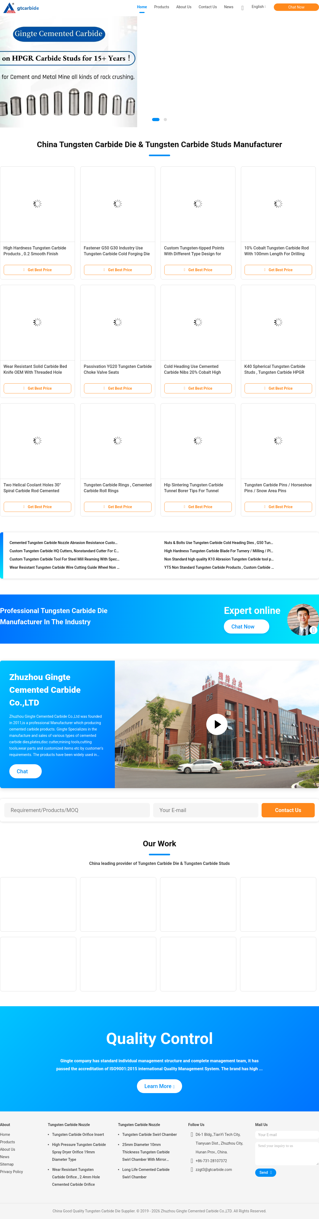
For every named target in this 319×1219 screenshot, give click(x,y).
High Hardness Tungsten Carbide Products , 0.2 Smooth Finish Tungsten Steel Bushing (34, 253)
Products (7, 1142)
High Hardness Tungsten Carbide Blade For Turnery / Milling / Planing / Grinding (219, 552)
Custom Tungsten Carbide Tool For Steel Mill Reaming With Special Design (65, 560)
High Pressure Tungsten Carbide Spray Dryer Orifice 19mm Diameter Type (79, 1152)
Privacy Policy (11, 1172)
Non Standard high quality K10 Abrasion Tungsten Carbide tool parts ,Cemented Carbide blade (219, 560)
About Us (7, 1149)
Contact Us (288, 810)
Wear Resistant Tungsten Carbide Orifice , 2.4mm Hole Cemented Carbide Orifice (76, 1177)
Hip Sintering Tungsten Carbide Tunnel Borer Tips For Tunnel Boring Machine (193, 490)
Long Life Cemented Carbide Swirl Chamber (146, 1173)
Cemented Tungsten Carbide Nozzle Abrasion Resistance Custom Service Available (65, 544)
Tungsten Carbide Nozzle (69, 1125)
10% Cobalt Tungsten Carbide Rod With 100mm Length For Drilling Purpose (276, 253)
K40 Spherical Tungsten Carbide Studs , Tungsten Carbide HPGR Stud (274, 372)
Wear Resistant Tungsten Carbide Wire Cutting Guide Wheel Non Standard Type (65, 569)
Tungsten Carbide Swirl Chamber (149, 1134)
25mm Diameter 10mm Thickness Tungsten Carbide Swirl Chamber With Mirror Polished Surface (146, 1152)
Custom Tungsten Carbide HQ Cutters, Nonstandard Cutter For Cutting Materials (65, 552)
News (4, 1157)
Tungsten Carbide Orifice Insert (78, 1134)
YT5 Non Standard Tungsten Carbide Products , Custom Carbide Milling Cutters (219, 569)
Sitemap (7, 1164)
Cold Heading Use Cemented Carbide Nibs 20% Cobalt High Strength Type (192, 372)
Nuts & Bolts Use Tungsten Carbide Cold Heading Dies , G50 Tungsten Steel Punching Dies (219, 544)
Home (5, 1134)
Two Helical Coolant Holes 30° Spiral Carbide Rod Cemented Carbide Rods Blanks (32, 490)
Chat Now (296, 7)
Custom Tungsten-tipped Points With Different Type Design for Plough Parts (194, 253)
